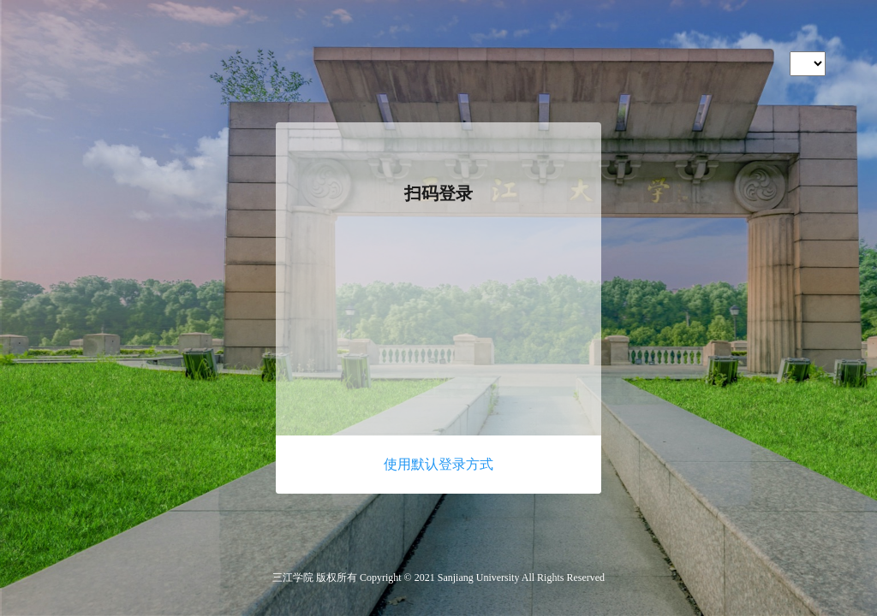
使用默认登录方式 (438, 464)
